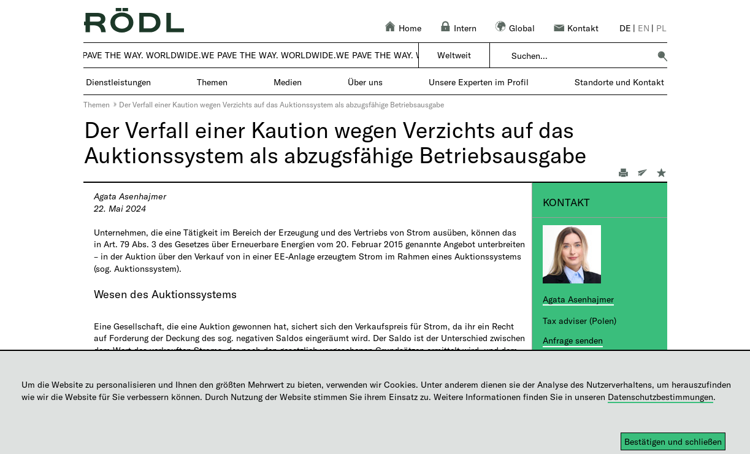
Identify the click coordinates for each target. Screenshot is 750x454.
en (643, 28)
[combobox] (580, 56)
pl (661, 28)
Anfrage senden (573, 340)
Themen (96, 104)
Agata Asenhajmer (578, 299)
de (625, 28)
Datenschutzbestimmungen (660, 396)
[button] (662, 56)
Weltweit (454, 55)
